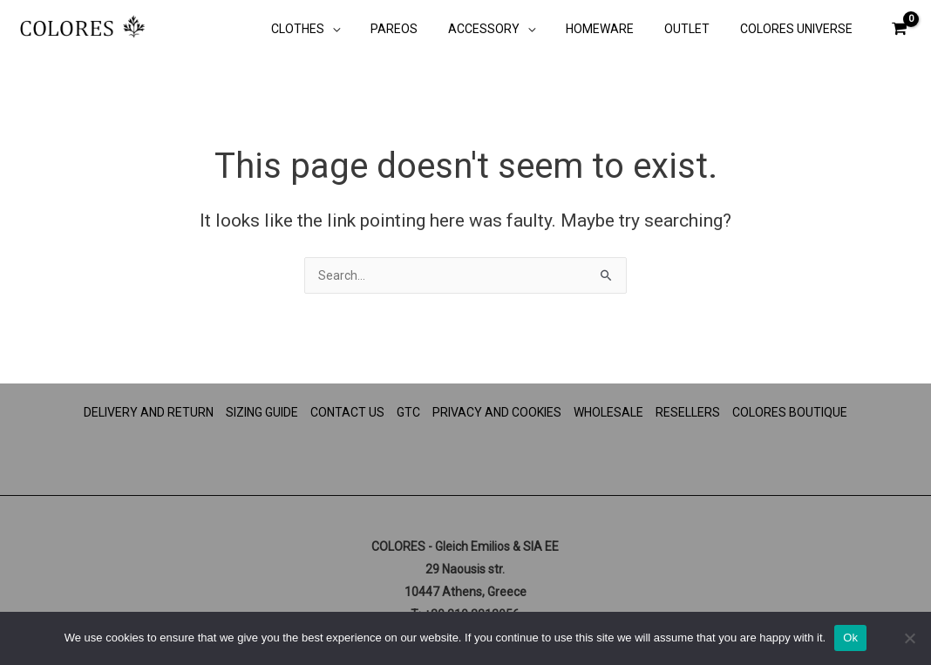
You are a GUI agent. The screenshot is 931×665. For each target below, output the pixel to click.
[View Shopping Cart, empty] (900, 28)
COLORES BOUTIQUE (789, 412)
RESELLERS (688, 412)
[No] (909, 638)
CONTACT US (347, 412)
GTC (408, 412)
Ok (850, 637)
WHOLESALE (608, 412)
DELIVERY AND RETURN (149, 412)
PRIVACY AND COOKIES (496, 412)
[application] (366, 30)
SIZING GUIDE (262, 412)
